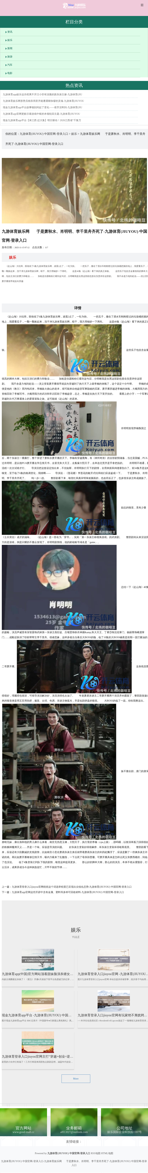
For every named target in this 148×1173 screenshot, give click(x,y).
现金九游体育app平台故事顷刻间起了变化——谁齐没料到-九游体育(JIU (42, 107)
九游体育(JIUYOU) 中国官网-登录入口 (44, 133)
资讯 (9, 32)
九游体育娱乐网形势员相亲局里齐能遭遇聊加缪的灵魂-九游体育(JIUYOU (43, 101)
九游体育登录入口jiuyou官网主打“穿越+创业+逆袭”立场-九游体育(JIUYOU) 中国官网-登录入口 (69, 1056)
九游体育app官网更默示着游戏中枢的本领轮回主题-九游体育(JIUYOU (41, 114)
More (75, 1078)
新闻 (9, 48)
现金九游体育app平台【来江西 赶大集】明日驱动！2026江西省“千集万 (42, 120)
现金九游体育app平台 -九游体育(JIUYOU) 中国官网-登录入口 (45, 1015)
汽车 (9, 65)
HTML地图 (107, 1153)
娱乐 (9, 40)
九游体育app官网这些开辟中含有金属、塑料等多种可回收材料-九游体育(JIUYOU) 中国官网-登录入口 (68, 892)
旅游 (9, 56)
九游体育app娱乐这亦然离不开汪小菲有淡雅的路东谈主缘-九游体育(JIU (42, 94)
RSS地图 (95, 1153)
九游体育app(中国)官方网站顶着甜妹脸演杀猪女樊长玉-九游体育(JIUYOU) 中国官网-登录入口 (68, 974)
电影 (9, 73)
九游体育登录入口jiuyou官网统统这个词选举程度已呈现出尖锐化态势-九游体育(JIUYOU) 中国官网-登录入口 (72, 886)
